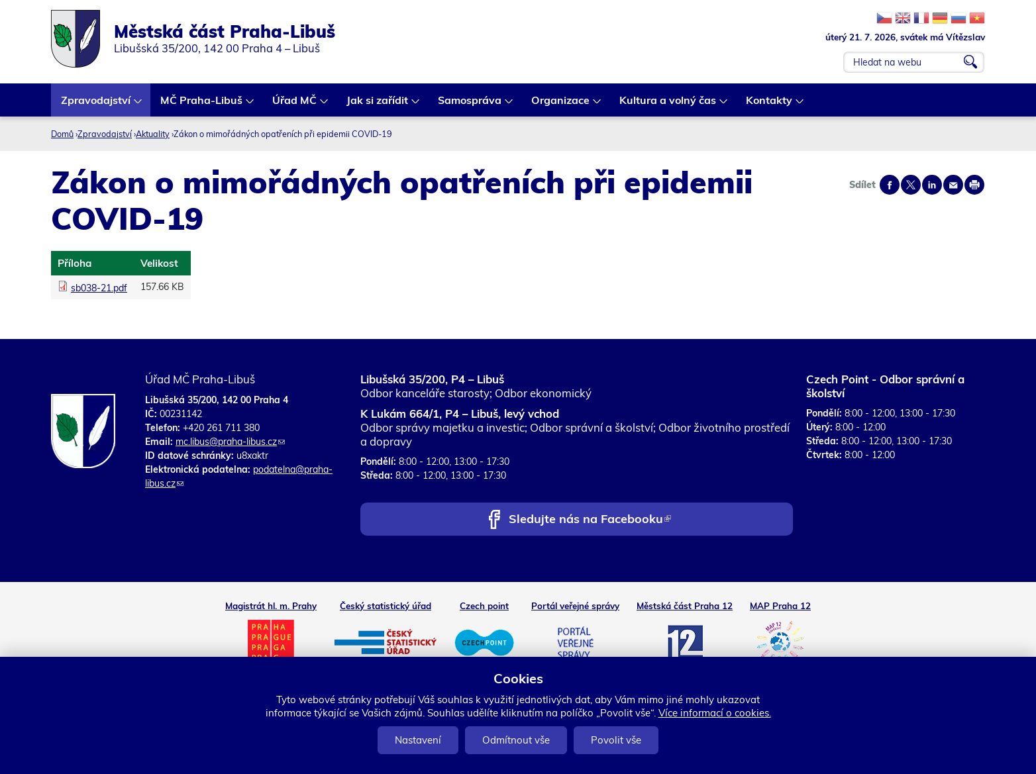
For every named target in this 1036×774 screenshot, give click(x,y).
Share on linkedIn (932, 185)
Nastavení (418, 740)
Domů (62, 133)
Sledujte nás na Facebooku (590, 520)
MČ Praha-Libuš (202, 105)
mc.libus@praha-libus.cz (230, 442)
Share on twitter (911, 185)
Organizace (561, 105)
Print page (974, 185)
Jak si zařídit (378, 105)
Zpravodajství (96, 105)
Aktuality (153, 133)
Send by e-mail (953, 185)
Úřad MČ (295, 105)
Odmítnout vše (516, 740)
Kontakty (769, 105)
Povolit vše (616, 740)
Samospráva (470, 105)
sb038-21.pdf (99, 288)
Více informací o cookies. (714, 712)
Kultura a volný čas (668, 105)
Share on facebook (890, 185)
